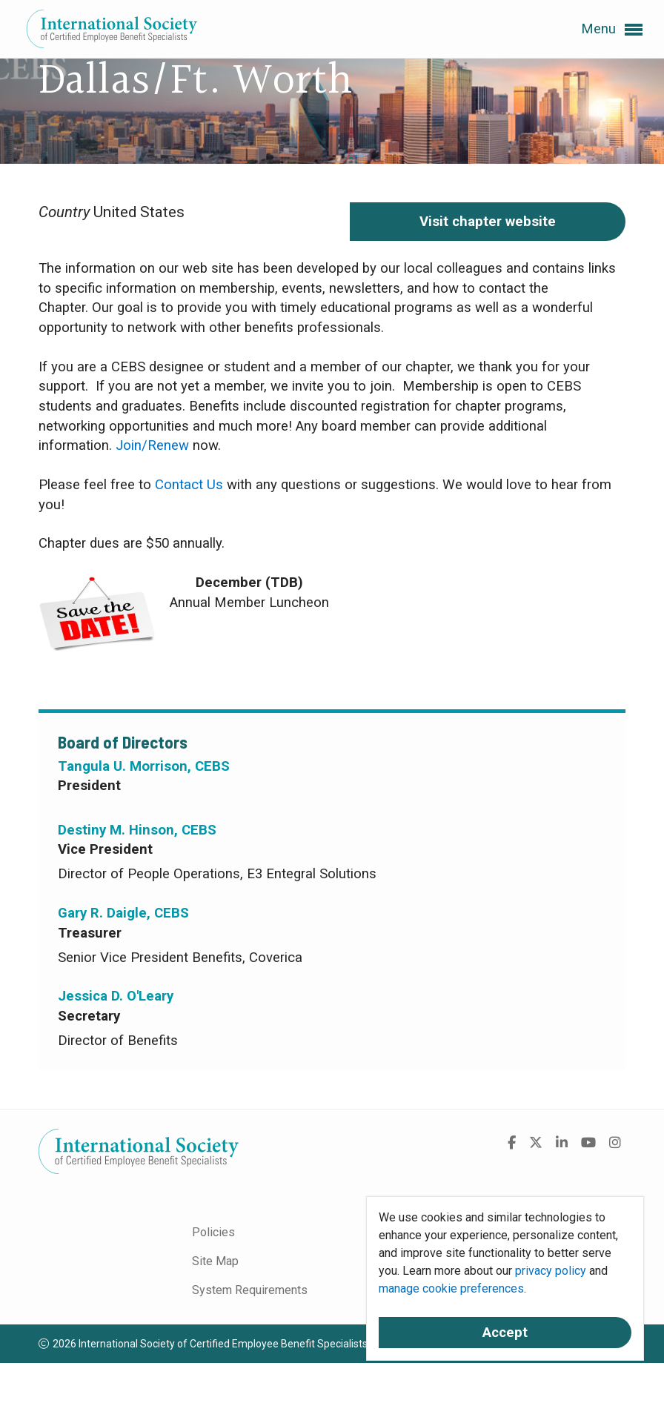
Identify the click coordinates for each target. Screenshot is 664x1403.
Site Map (215, 1261)
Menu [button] (612, 29)
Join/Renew (152, 445)
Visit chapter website (487, 221)
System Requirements (250, 1290)
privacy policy (550, 1271)
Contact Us (189, 485)
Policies (213, 1232)
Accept (505, 1332)
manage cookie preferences (451, 1288)
